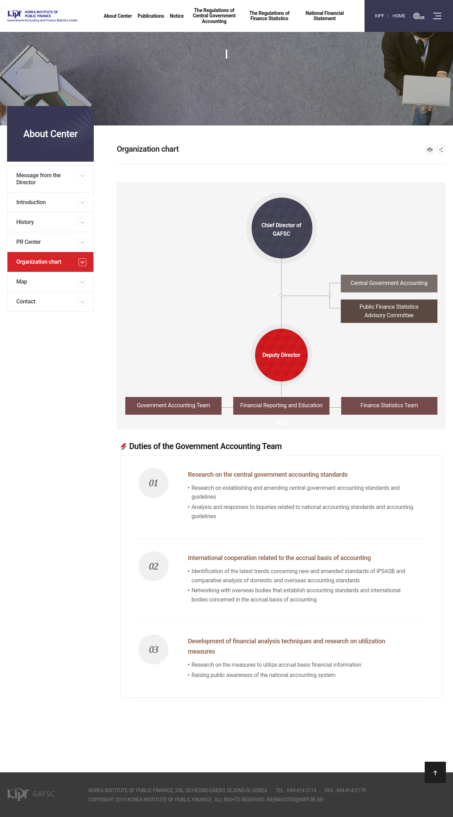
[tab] (281, 285)
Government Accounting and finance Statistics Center (61, 16)
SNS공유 (441, 150)
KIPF (379, 15)
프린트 (430, 150)
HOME (398, 15)
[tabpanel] (281, 565)
